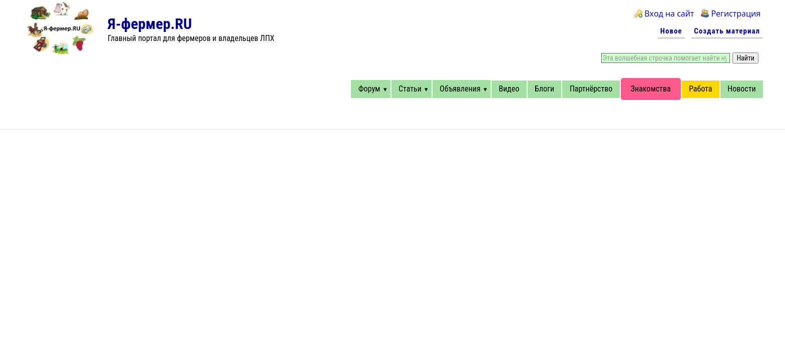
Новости (741, 89)
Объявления (460, 89)
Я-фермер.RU (150, 23)
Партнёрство (591, 89)
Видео (509, 89)
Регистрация (735, 13)
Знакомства (651, 89)
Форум (369, 89)
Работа (700, 89)
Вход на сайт (669, 13)
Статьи (410, 89)
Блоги (544, 89)
